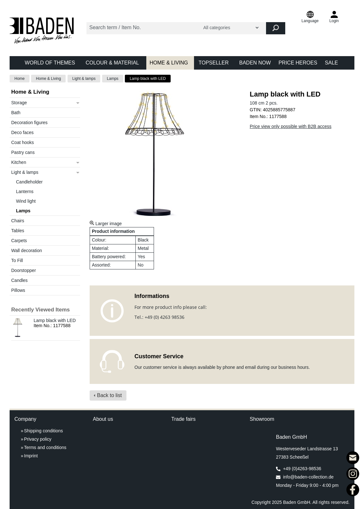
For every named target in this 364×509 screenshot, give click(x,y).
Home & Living (48, 78)
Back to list (109, 395)
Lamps (112, 78)
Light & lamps (84, 78)
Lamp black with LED (148, 78)
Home (19, 78)
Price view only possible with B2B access (290, 126)
